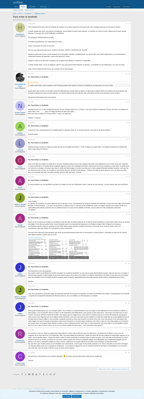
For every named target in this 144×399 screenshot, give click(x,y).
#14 (129, 352)
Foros (23, 6)
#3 (129, 102)
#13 (129, 330)
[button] (37, 6)
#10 (129, 263)
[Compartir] (126, 23)
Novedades (32, 6)
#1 (129, 23)
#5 (129, 139)
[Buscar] (126, 6)
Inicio (16, 6)
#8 (129, 194)
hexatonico (18, 19)
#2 (129, 73)
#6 (129, 156)
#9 (129, 214)
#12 (129, 303)
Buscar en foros (29, 10)
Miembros (43, 6)
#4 (129, 122)
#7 (129, 177)
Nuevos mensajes (18, 10)
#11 (129, 286)
